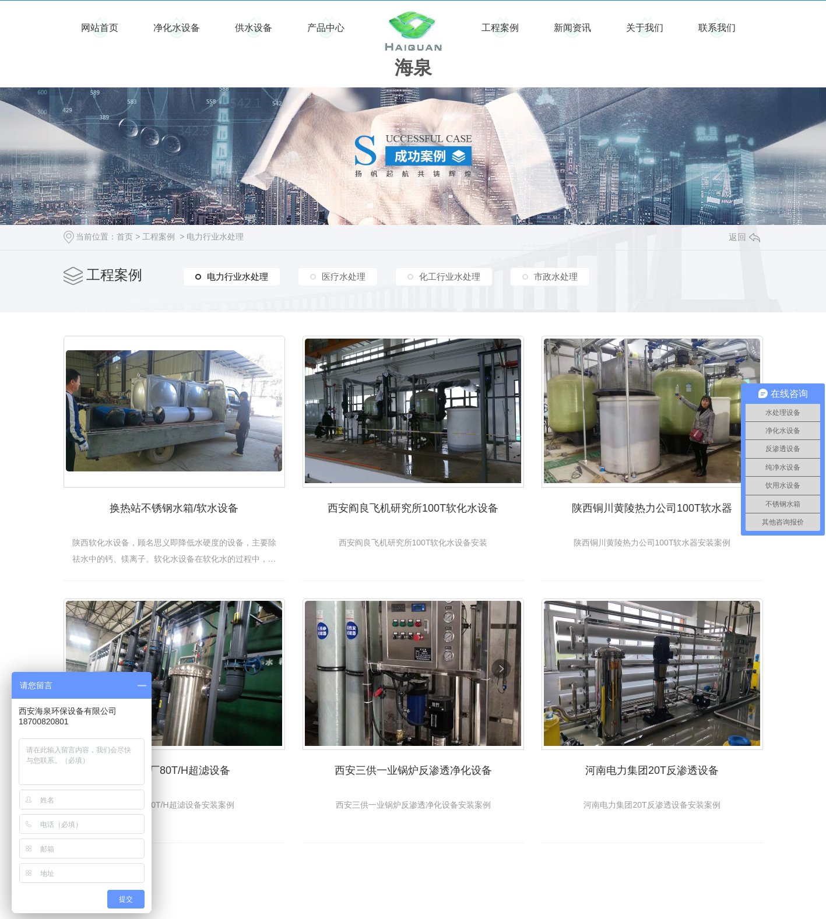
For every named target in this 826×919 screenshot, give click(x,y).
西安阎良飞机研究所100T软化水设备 (413, 508)
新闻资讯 (572, 28)
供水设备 (253, 28)
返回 (744, 237)
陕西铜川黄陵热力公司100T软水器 (652, 508)
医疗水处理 (343, 276)
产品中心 (326, 28)
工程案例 (500, 28)
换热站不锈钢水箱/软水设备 (174, 508)
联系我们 (717, 28)
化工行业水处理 (449, 276)
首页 (125, 236)
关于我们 (644, 28)
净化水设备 (176, 28)
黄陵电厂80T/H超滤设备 (174, 770)
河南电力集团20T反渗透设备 (652, 770)
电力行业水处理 (215, 236)
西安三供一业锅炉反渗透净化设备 (413, 770)
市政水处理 (556, 276)
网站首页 (99, 28)
